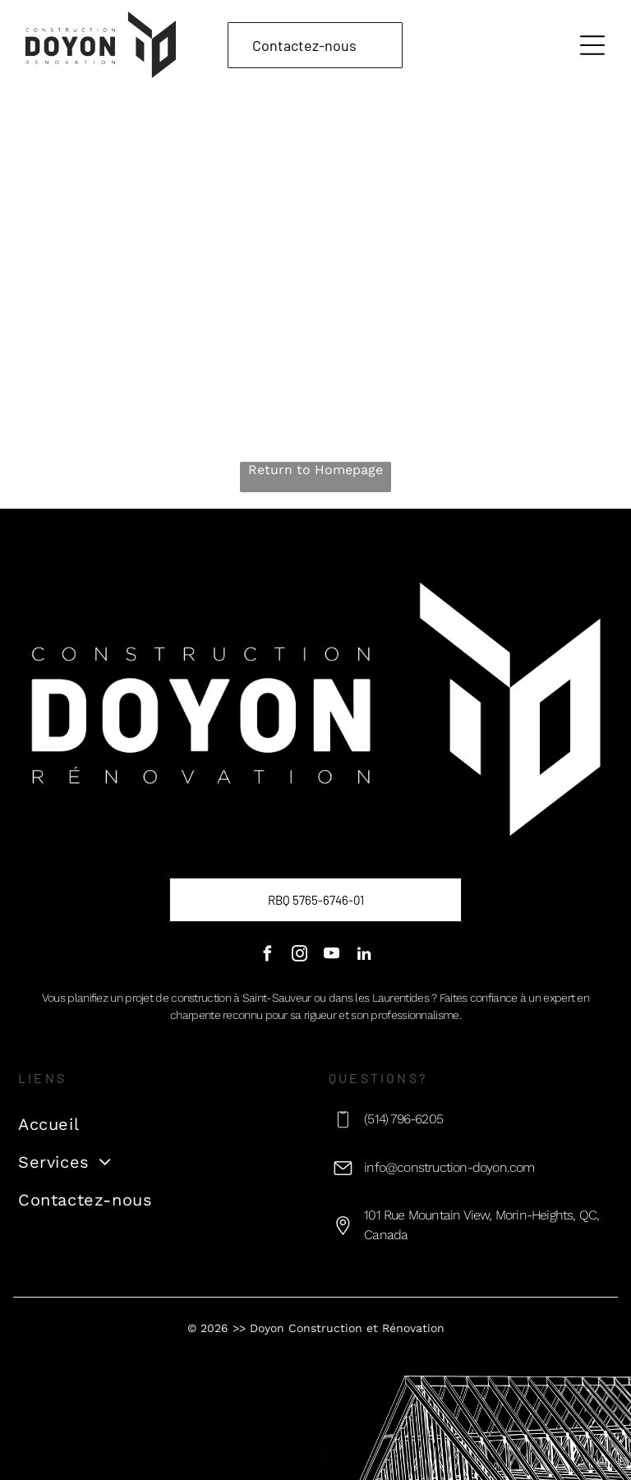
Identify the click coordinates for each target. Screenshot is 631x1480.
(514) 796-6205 (403, 1119)
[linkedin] (363, 956)
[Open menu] (592, 45)
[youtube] (331, 956)
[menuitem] (160, 1124)
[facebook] (267, 956)
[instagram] (299, 956)
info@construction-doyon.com (449, 1167)
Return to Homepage (315, 469)
